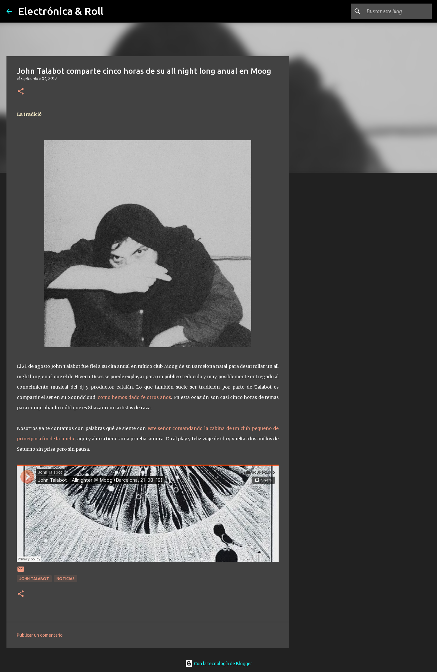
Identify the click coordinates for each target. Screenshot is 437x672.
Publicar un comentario (40, 635)
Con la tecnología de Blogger (218, 663)
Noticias (66, 579)
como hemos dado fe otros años (134, 397)
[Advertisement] (322, 279)
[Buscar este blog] (398, 11)
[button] (21, 91)
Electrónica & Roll (60, 11)
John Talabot (34, 579)
